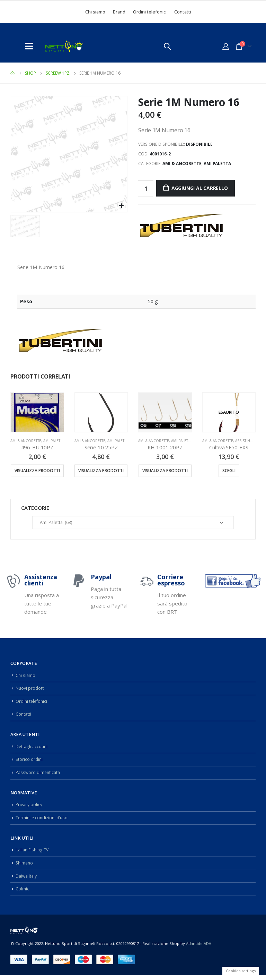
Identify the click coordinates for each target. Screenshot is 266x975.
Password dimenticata (38, 772)
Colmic (22, 889)
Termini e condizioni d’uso (43, 818)
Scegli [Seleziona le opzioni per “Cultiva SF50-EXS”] (229, 471)
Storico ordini (29, 759)
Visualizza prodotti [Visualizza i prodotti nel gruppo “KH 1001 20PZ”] (165, 471)
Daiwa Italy (26, 876)
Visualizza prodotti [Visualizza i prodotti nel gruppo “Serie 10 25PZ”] (101, 471)
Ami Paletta (217, 163)
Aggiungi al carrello (199, 188)
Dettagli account (32, 746)
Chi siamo (95, 12)
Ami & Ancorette (182, 163)
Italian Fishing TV (33, 850)
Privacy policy (29, 804)
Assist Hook (246, 440)
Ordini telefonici (150, 12)
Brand (119, 12)
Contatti (182, 12)
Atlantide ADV (198, 943)
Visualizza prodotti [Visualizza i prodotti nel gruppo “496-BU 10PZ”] (37, 471)
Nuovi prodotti (30, 688)
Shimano (25, 863)
